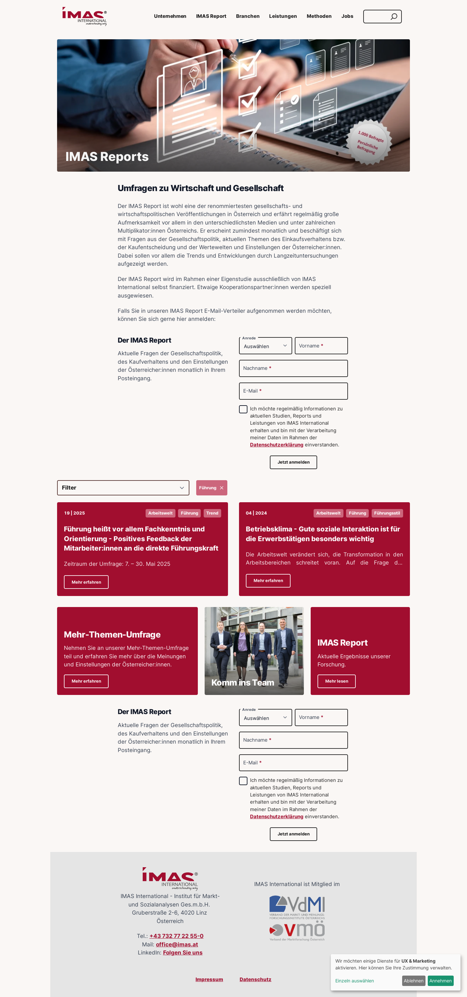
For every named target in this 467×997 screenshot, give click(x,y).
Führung (212, 488)
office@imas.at (177, 944)
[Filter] (123, 487)
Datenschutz (255, 979)
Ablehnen (414, 980)
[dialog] (396, 972)
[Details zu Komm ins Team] (254, 651)
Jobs (347, 16)
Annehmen (440, 980)
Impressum (209, 979)
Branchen (248, 16)
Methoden (319, 16)
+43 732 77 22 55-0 (177, 936)
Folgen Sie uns (183, 952)
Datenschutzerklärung (277, 445)
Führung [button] (189, 513)
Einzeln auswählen (354, 980)
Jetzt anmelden (294, 462)
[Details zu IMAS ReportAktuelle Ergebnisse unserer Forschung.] (360, 651)
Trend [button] (212, 513)
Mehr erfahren (86, 582)
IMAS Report (211, 16)
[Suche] (376, 16)
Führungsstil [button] (387, 513)
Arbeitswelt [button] (160, 513)
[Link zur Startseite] (85, 16)
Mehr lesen (336, 681)
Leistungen (283, 16)
